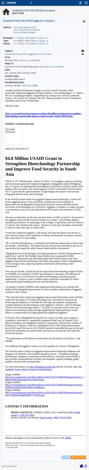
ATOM (66, 457)
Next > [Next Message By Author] (35, 43)
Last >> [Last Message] (43, 38)
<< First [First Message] (17, 38)
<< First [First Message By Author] (17, 43)
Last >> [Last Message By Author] (43, 43)
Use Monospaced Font (25, 27)
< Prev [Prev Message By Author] (26, 43)
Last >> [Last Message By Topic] (43, 41)
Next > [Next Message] (35, 38)
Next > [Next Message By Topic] (35, 41)
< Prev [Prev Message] (26, 38)
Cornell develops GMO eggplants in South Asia (28, 54)
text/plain (9, 85)
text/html (26, 85)
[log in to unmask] (30, 60)
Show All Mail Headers (25, 32)
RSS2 (82, 457)
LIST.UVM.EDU (9, 466)
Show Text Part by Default (27, 30)
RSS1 (74, 457)
